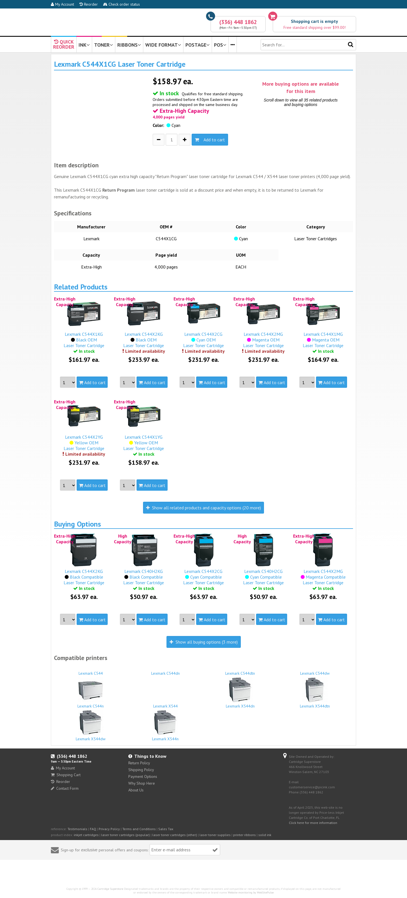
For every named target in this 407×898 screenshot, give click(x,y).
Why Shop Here (141, 783)
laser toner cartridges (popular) (125, 835)
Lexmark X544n (165, 725)
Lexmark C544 (90, 671)
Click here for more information (313, 823)
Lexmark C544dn (165, 671)
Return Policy (139, 762)
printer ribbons (244, 835)
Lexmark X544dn (240, 693)
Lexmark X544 (165, 703)
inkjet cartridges (86, 835)
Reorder (88, 4)
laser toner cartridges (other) (174, 835)
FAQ (93, 829)
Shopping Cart (66, 774)
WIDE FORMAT (163, 45)
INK (84, 45)
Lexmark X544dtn (315, 693)
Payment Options (142, 776)
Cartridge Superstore (110, 889)
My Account (62, 4)
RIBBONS (129, 45)
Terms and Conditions (139, 829)
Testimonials (77, 829)
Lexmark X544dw (90, 725)
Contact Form (65, 788)
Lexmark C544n (90, 693)
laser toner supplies (215, 835)
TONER (103, 45)
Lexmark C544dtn (240, 671)
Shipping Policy (141, 769)
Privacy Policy (109, 829)
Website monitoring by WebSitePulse (251, 892)
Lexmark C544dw (315, 671)
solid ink (264, 835)
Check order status (121, 4)
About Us (136, 790)
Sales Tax (165, 829)
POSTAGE (197, 45)
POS (220, 45)
